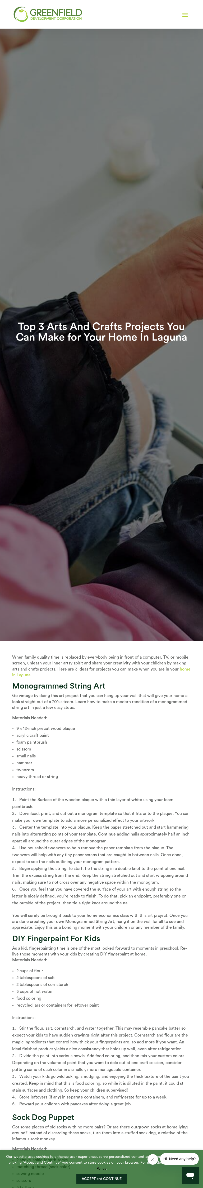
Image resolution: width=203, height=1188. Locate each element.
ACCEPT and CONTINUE (102, 1179)
